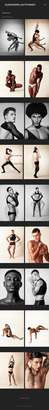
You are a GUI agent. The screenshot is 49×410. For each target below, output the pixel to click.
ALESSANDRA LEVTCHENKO (19, 4)
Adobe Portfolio (28, 406)
